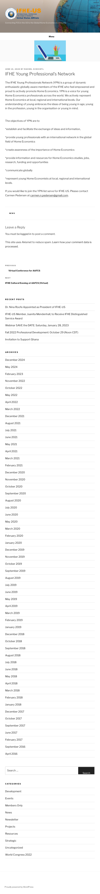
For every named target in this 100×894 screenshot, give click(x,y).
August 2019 (13, 577)
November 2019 (15, 556)
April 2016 (11, 753)
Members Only (14, 805)
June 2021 (11, 437)
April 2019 (11, 605)
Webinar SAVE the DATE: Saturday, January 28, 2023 (37, 325)
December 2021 (14, 416)
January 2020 (13, 542)
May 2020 (11, 521)
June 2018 (11, 669)
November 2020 (15, 479)
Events (9, 798)
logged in (25, 233)
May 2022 (11, 394)
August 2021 (12, 423)
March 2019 (12, 613)
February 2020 (14, 535)
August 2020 (13, 500)
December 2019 (14, 549)
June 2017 (11, 732)
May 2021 (11, 444)
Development (13, 791)
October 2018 (13, 641)
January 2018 (13, 704)
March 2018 (12, 690)
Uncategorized (14, 847)
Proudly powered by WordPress (19, 887)
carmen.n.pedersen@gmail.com (49, 195)
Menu (50, 36)
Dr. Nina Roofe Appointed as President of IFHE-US (35, 307)
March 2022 (12, 409)
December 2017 (14, 711)
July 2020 (11, 507)
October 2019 (13, 563)
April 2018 (11, 683)
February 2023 (14, 373)
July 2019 (10, 584)
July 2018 (10, 662)
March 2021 (12, 458)
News (12, 213)
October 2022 (13, 387)
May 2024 (11, 366)
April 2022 (11, 402)
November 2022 (15, 380)
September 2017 (15, 725)
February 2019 (14, 620)
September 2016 (15, 746)
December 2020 (15, 472)
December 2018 (14, 634)
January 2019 (13, 627)
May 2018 (11, 676)
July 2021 (10, 430)
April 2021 (11, 451)
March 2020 (12, 528)
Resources (11, 833)
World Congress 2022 (18, 854)
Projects (10, 826)
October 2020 (13, 486)
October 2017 (13, 718)
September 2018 (15, 648)
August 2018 (13, 655)
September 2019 (15, 570)
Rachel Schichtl (34, 69)
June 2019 (11, 592)
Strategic (10, 840)
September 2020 (15, 493)
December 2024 (15, 359)
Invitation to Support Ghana (22, 339)
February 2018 (14, 697)
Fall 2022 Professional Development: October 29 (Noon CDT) (41, 332)
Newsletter (11, 819)
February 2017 (14, 739)
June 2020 (11, 514)
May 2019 (11, 599)
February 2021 (14, 465)
